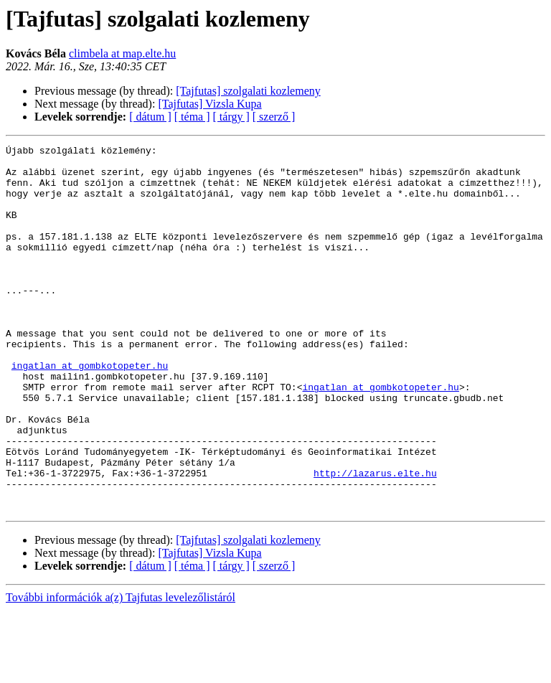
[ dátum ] (150, 116)
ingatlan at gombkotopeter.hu (89, 410)
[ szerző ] (274, 116)
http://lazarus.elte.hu (375, 539)
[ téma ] (192, 116)
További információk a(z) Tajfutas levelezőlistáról (120, 670)
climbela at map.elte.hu (122, 53)
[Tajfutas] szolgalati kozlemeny (248, 91)
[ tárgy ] (231, 116)
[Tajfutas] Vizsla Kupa (209, 104)
